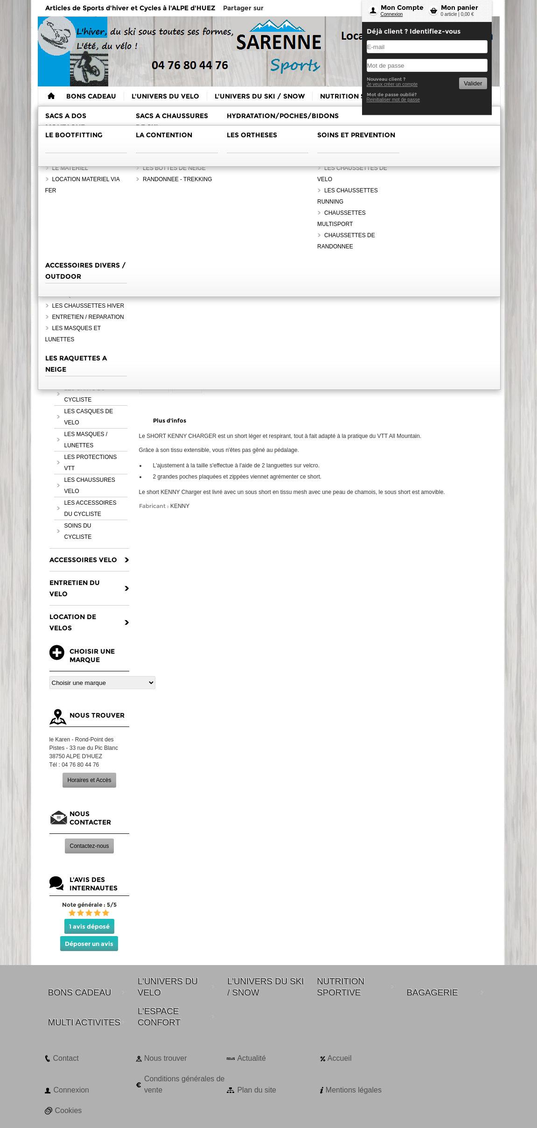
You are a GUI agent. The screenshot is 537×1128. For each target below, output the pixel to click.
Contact (66, 1058)
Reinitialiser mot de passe (393, 99)
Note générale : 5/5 (89, 904)
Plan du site (256, 1090)
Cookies (68, 1110)
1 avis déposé (89, 926)
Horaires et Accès (89, 780)
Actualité (251, 1058)
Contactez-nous (89, 846)
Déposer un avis (89, 943)
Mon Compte (402, 7)
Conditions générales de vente (184, 1084)
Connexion (392, 14)
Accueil (340, 1058)
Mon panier (459, 7)
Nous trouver (165, 1058)
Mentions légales (354, 1090)
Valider (473, 83)
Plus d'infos (169, 420)
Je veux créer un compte (392, 84)
